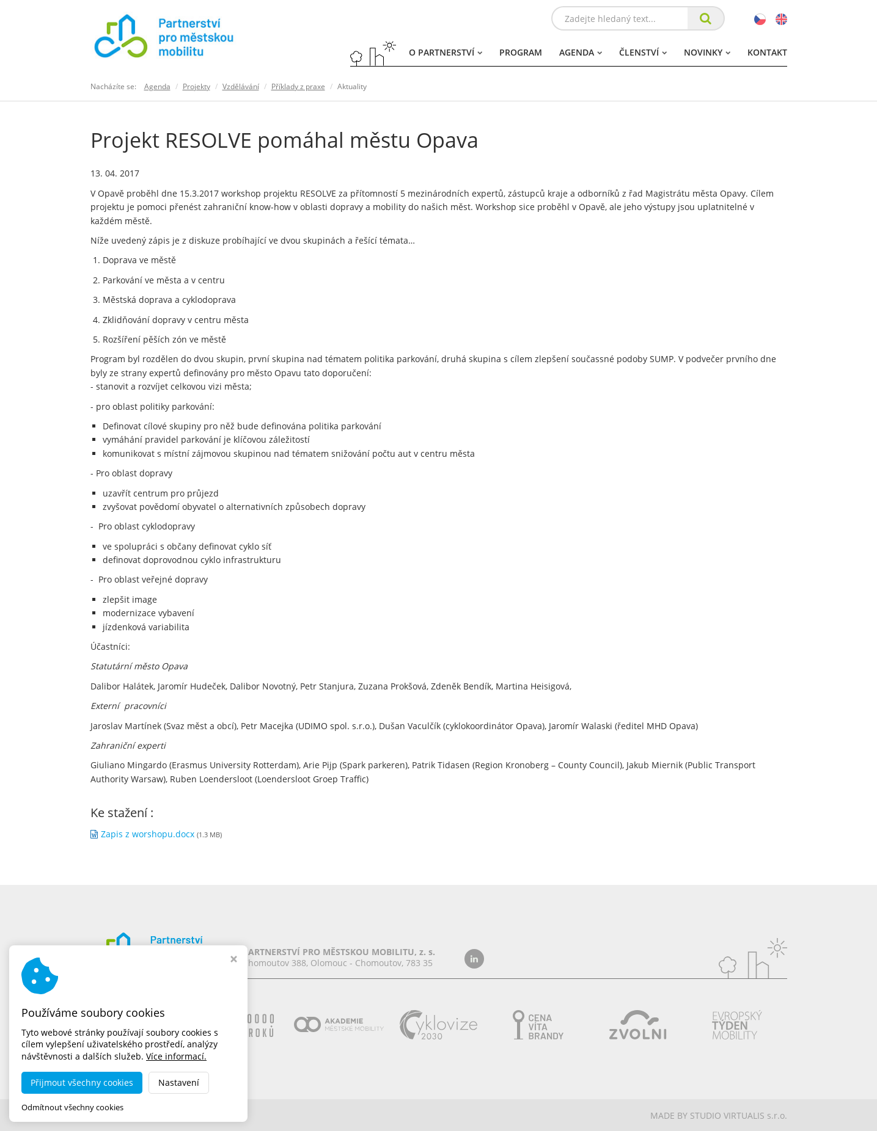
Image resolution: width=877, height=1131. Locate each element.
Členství (643, 52)
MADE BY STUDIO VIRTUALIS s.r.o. (718, 1115)
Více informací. (176, 1056)
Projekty (196, 86)
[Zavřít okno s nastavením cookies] (233, 960)
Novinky (707, 52)
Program (520, 52)
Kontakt (767, 52)
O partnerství (445, 52)
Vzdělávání (240, 86)
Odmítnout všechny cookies (72, 1107)
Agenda (580, 52)
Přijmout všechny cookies (82, 1082)
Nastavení (178, 1082)
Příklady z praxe (298, 86)
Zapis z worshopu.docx (147, 834)
